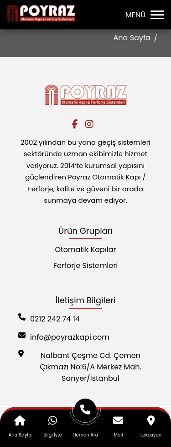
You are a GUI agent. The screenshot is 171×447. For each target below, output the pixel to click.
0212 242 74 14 (49, 319)
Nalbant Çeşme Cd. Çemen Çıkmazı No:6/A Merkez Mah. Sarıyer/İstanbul (79, 367)
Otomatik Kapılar (85, 249)
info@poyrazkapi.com (63, 337)
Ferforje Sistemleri (85, 265)
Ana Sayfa (132, 37)
